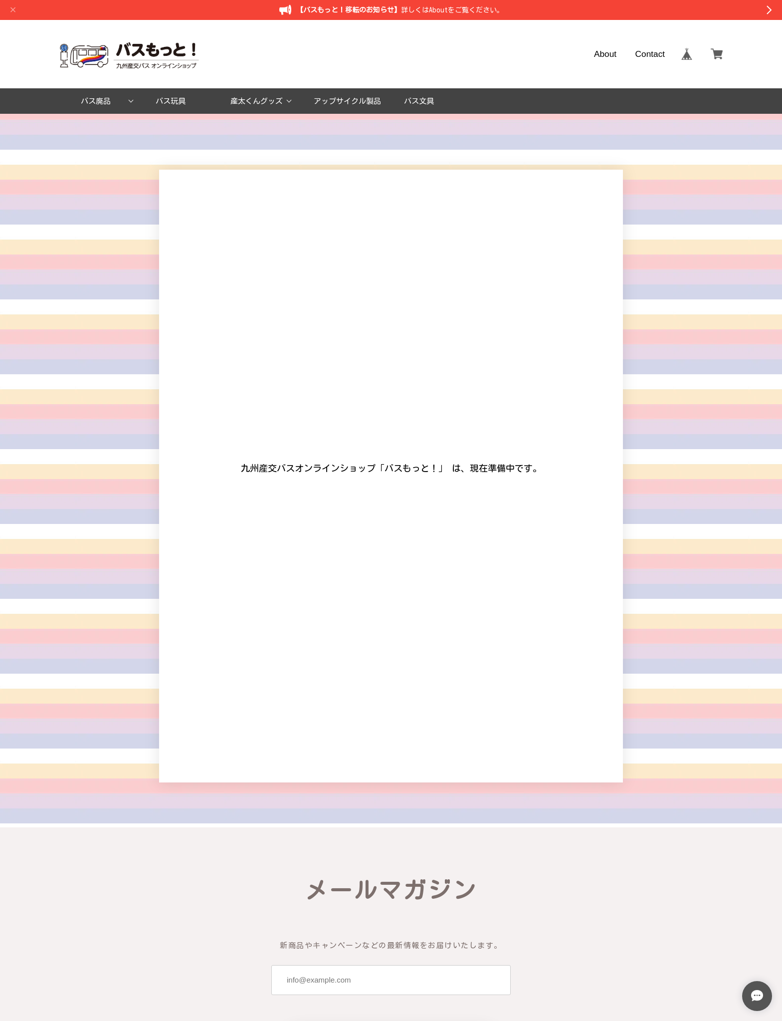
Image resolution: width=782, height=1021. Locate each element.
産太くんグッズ (256, 101)
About (605, 54)
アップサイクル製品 (347, 101)
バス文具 (419, 101)
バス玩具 (171, 101)
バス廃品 (96, 101)
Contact (650, 54)
